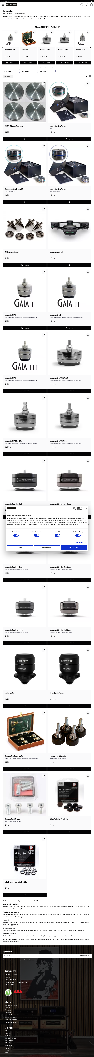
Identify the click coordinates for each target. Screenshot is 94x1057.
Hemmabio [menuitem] (8, 1045)
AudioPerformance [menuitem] (11, 1005)
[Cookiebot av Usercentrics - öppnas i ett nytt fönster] (74, 508)
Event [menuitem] (6, 1053)
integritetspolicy (30, 959)
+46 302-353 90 (10, 985)
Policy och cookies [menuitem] (11, 1020)
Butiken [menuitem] (7, 1007)
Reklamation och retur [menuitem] (12, 1022)
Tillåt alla (73, 547)
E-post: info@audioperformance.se (16, 982)
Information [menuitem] (9, 1002)
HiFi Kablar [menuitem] (8, 1043)
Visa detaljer (79, 542)
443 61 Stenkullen (11, 979)
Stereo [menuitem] (7, 1050)
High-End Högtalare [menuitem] (11, 1038)
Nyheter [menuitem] (7, 1031)
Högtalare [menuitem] (8, 1036)
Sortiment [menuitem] (8, 1027)
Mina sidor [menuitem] (8, 1010)
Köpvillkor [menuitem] (8, 1012)
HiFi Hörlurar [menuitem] (9, 1040)
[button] (43, 146)
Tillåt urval (47, 547)
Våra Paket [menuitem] (8, 1033)
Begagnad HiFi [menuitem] (9, 1048)
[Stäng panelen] (86, 508)
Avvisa (20, 547)
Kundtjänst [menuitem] (8, 1015)
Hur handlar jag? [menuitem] (10, 1017)
